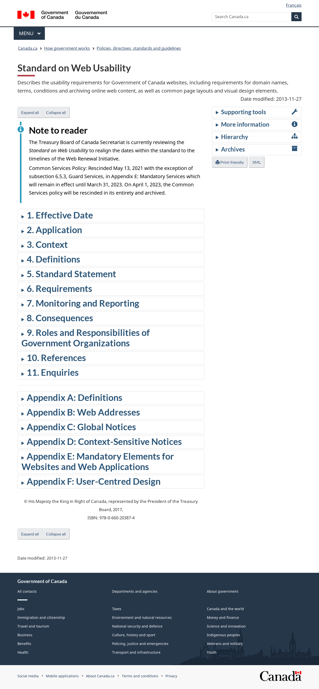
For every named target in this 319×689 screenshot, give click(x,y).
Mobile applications (62, 676)
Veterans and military (225, 643)
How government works (67, 48)
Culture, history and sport (133, 635)
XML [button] (256, 162)
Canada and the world (225, 608)
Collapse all (56, 112)
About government (222, 591)
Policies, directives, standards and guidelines (139, 48)
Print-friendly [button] (230, 162)
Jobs (20, 608)
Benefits (24, 643)
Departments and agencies (135, 591)
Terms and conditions (140, 676)
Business (24, 635)
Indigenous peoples (223, 635)
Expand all (30, 112)
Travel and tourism (33, 626)
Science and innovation (226, 626)
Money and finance (223, 617)
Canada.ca (27, 48)
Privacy (171, 676)
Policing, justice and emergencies (140, 643)
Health (22, 652)
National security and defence (137, 626)
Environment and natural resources (142, 617)
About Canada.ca (100, 676)
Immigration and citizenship (41, 617)
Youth (212, 652)
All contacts (27, 591)
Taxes (116, 608)
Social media (28, 676)
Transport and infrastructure (136, 652)
